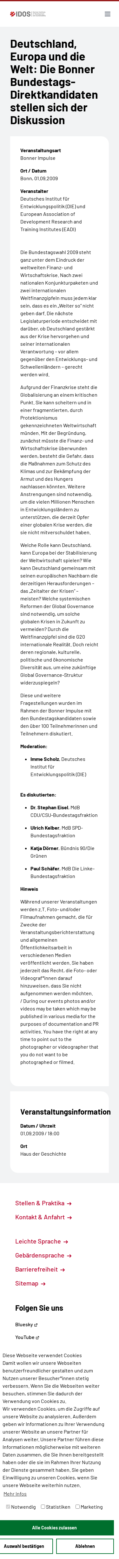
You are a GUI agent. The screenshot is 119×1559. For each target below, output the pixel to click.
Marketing (89, 1507)
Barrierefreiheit (40, 1269)
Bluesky (26, 1324)
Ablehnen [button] (85, 1546)
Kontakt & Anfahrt (43, 1217)
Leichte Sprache (41, 1241)
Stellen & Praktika (43, 1203)
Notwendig (21, 1507)
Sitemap (30, 1283)
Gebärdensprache (43, 1255)
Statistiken (55, 1507)
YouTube (27, 1337)
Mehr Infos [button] (15, 1494)
